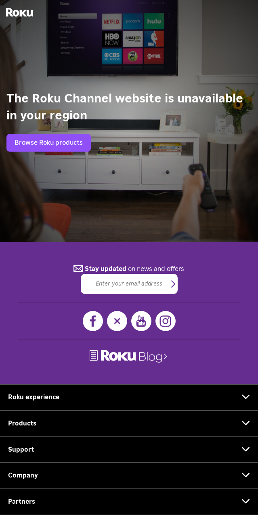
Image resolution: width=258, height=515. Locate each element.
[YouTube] (141, 321)
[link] (129, 356)
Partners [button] (21, 501)
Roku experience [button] (33, 397)
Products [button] (22, 423)
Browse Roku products (49, 143)
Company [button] (23, 475)
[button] (173, 284)
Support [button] (21, 449)
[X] (117, 321)
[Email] (129, 284)
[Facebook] (93, 321)
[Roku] (17, 11)
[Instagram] (165, 321)
